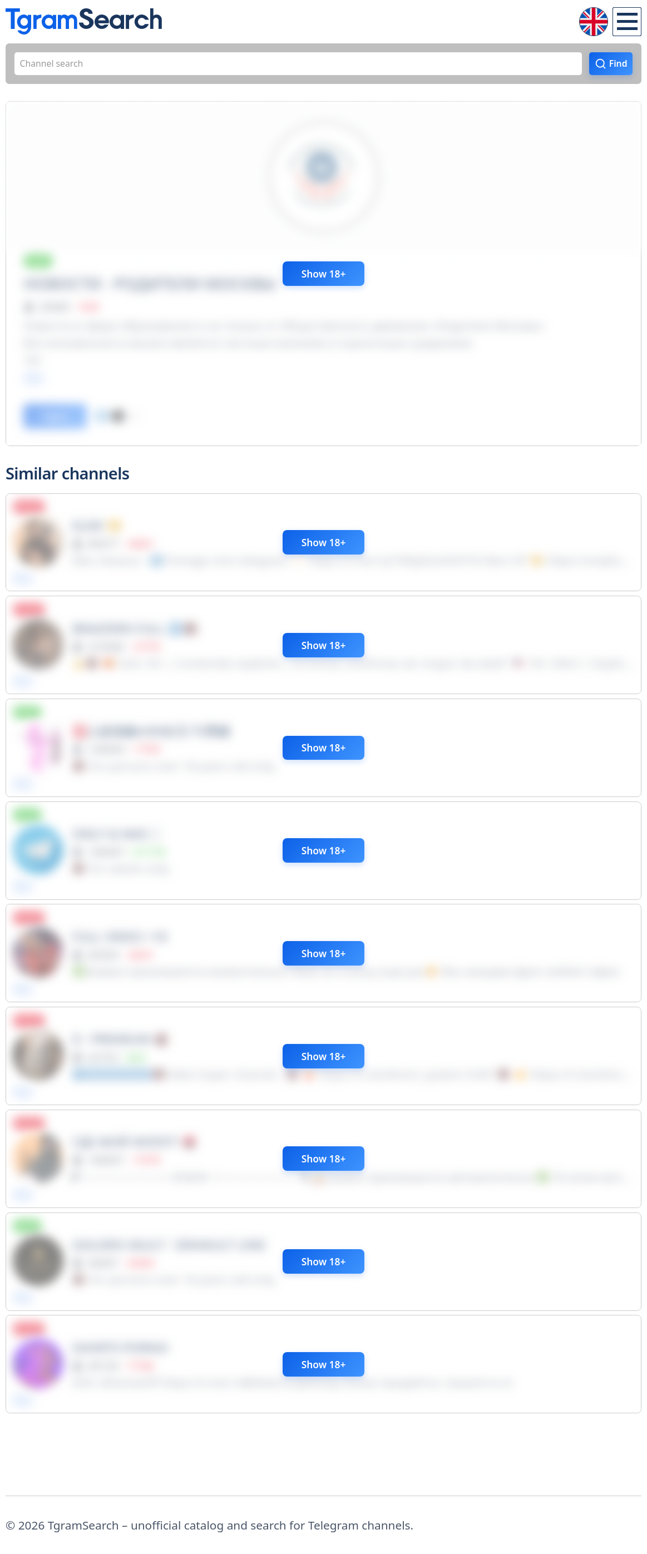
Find (613, 67)
